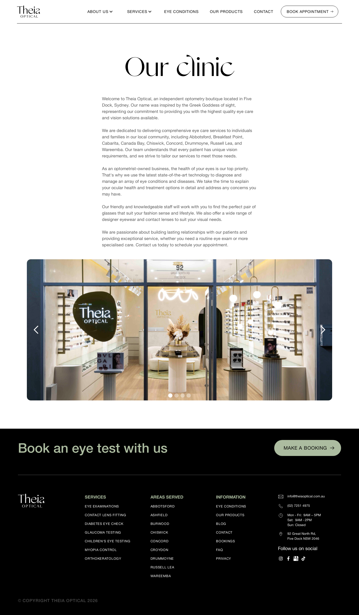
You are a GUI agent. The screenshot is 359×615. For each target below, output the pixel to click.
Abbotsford (163, 506)
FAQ (219, 550)
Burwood (160, 524)
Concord (160, 541)
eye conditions (231, 506)
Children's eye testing (107, 541)
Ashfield (159, 515)
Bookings (225, 541)
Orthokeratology (103, 558)
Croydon (159, 550)
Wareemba (161, 576)
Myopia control (101, 550)
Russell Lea (162, 567)
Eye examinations (102, 506)
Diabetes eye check (104, 524)
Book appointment (308, 11)
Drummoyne (162, 558)
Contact (224, 532)
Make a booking (305, 448)
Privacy (223, 558)
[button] (100, 11)
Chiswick (159, 532)
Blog (221, 524)
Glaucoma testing (103, 532)
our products (230, 515)
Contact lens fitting (105, 515)
